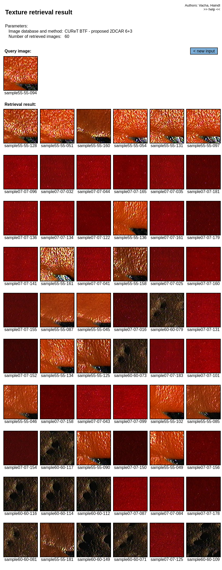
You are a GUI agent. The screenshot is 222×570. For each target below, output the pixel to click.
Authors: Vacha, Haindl (202, 5)
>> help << (211, 9)
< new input (204, 51)
